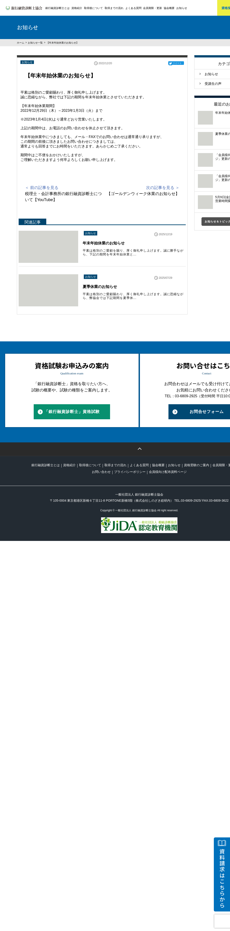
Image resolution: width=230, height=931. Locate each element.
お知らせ (181, 8)
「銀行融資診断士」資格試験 (72, 411)
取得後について (93, 8)
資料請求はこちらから (222, 878)
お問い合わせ (101, 472)
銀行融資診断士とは (57, 8)
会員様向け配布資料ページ (168, 472)
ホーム (20, 42)
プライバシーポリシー (130, 472)
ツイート (177, 63)
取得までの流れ (114, 8)
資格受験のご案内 (196, 465)
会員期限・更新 (152, 8)
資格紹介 (76, 8)
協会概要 (169, 8)
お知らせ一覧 (35, 42)
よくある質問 (133, 8)
